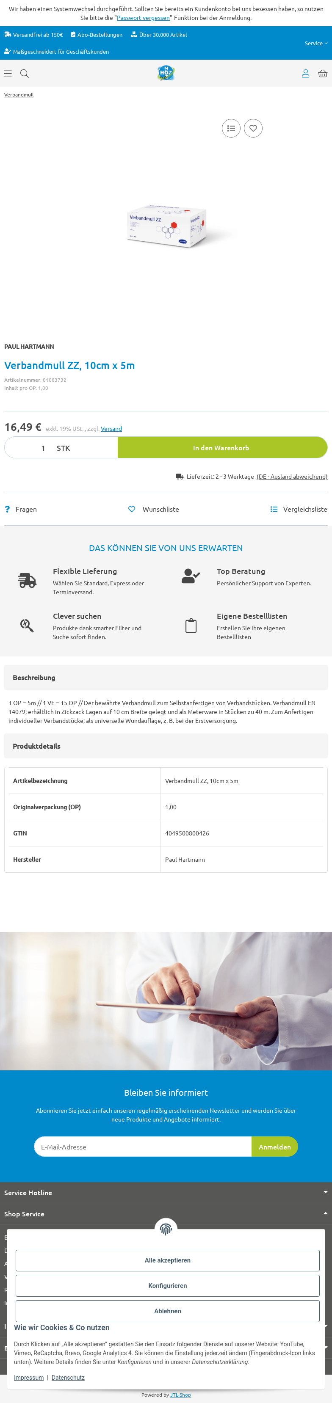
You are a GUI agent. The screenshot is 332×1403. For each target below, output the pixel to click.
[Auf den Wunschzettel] (253, 128)
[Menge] (29, 447)
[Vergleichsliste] (231, 128)
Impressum (29, 1377)
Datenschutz (68, 1377)
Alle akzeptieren (168, 1260)
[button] (316, 43)
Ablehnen (167, 1311)
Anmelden (275, 1146)
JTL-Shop (180, 1394)
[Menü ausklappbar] (8, 73)
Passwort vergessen (143, 17)
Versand (111, 428)
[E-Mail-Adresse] (143, 1146)
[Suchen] (24, 73)
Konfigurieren (167, 1286)
